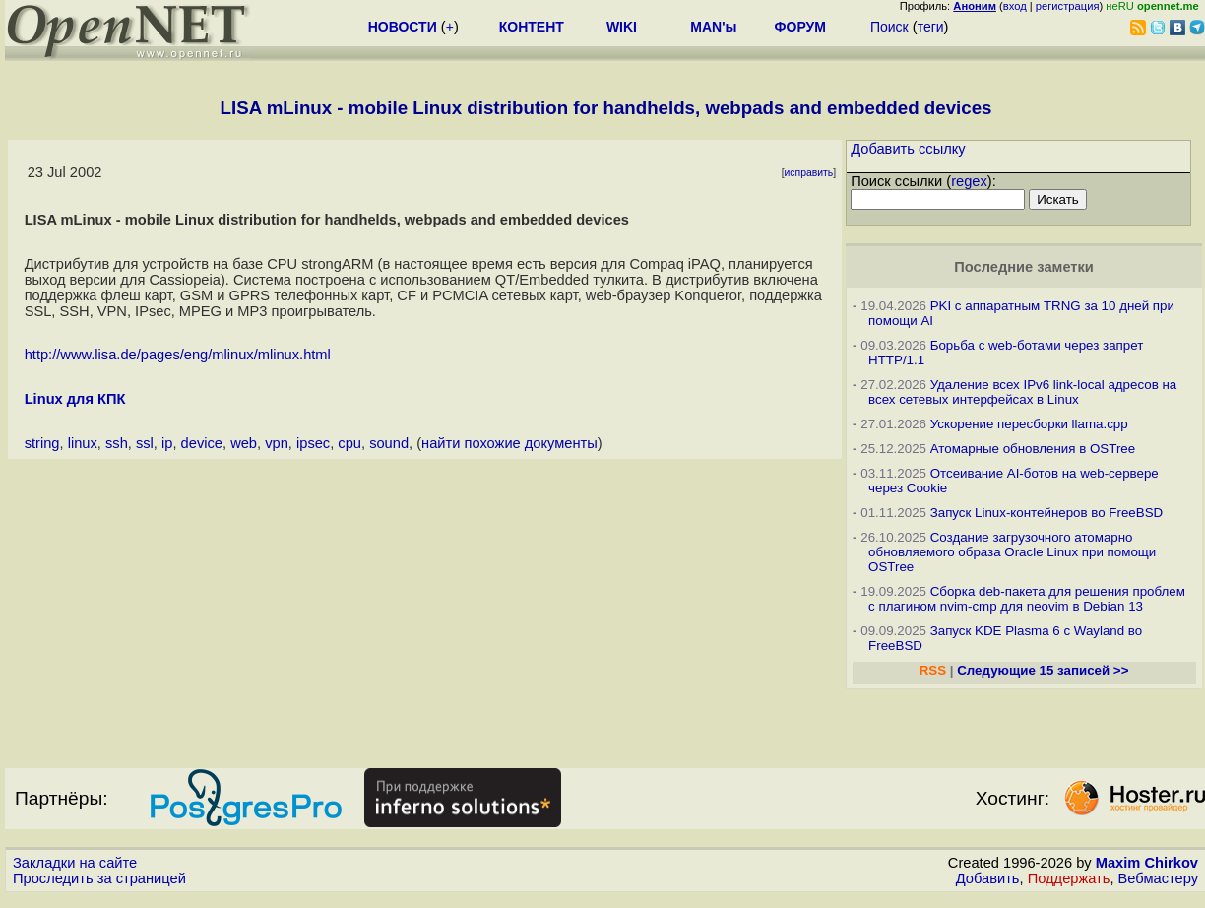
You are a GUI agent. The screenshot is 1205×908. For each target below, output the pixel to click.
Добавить (988, 878)
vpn (276, 443)
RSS (933, 670)
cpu (349, 443)
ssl (145, 443)
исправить (809, 172)
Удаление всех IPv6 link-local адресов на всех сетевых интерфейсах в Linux (1022, 392)
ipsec (313, 443)
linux (82, 443)
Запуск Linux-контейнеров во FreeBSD (1047, 512)
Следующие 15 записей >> (1042, 670)
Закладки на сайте (75, 863)
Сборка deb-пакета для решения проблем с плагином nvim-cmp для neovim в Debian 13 (1026, 599)
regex (969, 181)
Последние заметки (1024, 267)
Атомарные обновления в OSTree (1032, 448)
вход (1015, 6)
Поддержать (1069, 878)
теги (931, 26)
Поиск (889, 26)
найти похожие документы (509, 443)
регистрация (1068, 6)
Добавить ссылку (908, 149)
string (42, 443)
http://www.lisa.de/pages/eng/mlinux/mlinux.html (178, 354)
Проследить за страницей (99, 878)
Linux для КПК (75, 399)
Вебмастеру (1158, 878)
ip (166, 443)
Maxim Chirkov (1147, 863)
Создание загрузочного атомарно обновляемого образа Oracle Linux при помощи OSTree (1012, 552)
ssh (116, 443)
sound (389, 443)
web (243, 443)
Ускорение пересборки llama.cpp (1029, 424)
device (201, 443)
